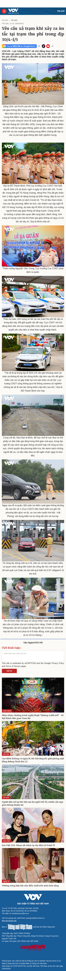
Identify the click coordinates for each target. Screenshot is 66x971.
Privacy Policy (58, 663)
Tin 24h (61, 11)
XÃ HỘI (5, 20)
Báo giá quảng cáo (9, 921)
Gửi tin (9, 671)
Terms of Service (13, 666)
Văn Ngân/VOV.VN (33, 642)
